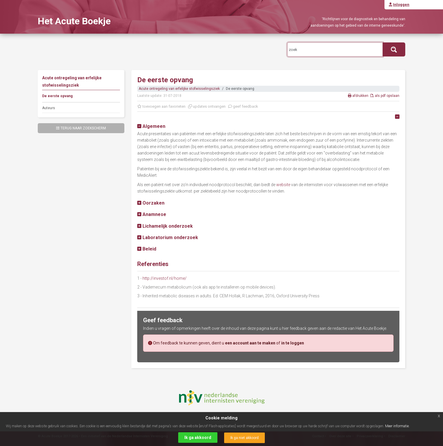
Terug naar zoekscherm (81, 128)
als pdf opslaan (384, 96)
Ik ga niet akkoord (244, 438)
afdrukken (358, 96)
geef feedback (243, 106)
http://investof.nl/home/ (164, 278)
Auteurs (48, 108)
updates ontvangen (207, 106)
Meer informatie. (397, 426)
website (283, 184)
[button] (151, 126)
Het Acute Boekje (74, 21)
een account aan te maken (250, 343)
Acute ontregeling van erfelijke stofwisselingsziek (179, 89)
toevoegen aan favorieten (161, 106)
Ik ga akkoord (197, 437)
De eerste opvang (57, 96)
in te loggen (292, 343)
